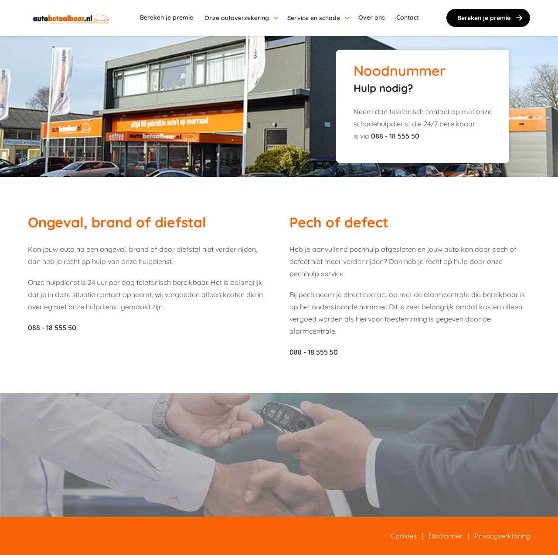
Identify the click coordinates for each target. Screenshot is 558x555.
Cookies (404, 535)
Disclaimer (446, 535)
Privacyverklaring (502, 535)
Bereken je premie (490, 18)
